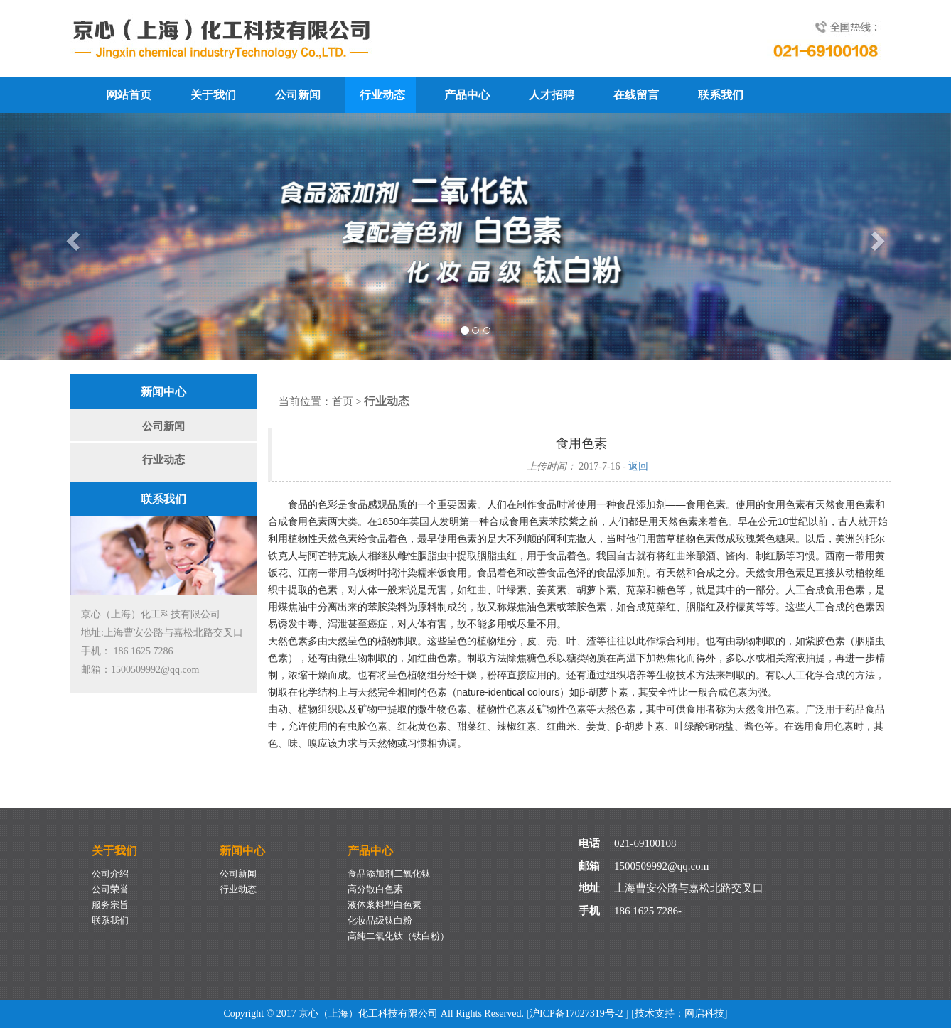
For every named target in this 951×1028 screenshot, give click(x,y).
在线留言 (636, 95)
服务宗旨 (110, 904)
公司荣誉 (110, 889)
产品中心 (467, 95)
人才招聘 (551, 95)
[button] (71, 236)
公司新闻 (298, 95)
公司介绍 (110, 873)
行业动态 (382, 95)
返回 (638, 466)
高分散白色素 (375, 889)
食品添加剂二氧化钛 (389, 873)
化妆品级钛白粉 (380, 920)
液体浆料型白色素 (384, 904)
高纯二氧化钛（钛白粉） (398, 936)
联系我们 (720, 95)
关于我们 (213, 95)
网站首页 (128, 95)
